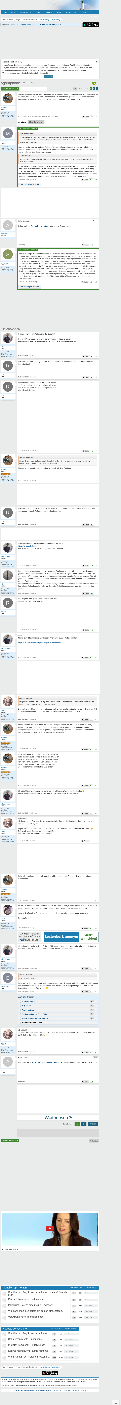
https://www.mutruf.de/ (27, 546)
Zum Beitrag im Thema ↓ (29, 184)
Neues (13, 12)
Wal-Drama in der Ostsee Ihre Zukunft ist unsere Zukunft (39, 1356)
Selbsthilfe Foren (26, 12)
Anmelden (93, 16)
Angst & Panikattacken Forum (26, 1367)
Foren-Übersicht (7, 1367)
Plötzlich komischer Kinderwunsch (26, 1299)
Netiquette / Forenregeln (71, 1391)
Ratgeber (49, 12)
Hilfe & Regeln (70, 12)
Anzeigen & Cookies (51, 1391)
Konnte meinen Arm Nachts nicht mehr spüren (33, 1350)
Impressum (30, 1391)
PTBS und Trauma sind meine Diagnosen (30, 1305)
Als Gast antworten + (9, 89)
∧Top (116, 1402)
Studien (83, 12)
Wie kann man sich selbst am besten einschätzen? (35, 1310)
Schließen (48, 76)
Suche (39, 12)
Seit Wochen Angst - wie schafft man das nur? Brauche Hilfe (41, 1333)
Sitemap (83, 1391)
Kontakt (16, 1391)
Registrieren (80, 16)
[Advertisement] (40, 677)
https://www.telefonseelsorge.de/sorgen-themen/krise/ (39, 643)
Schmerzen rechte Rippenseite (25, 1339)
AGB (60, 1391)
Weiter (93, 1124)
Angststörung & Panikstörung (50, 1367)
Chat (59, 12)
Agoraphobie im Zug (17, 83)
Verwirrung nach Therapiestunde (26, 1316)
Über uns (23, 1391)
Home (5, 12)
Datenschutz (40, 1391)
